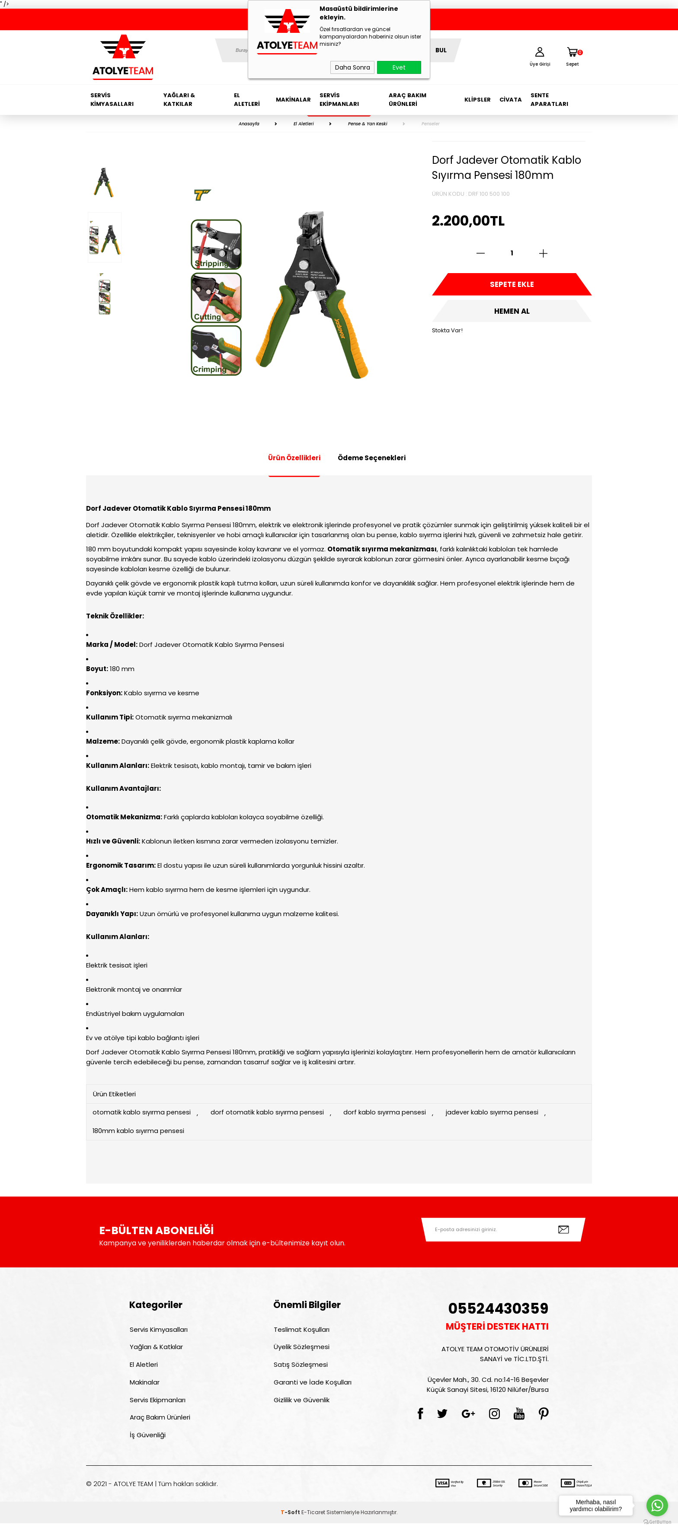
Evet (399, 67)
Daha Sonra (352, 67)
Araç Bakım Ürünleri (407, 99)
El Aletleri (247, 99)
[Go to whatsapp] (657, 1505)
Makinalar (293, 99)
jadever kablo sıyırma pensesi (501, 1112)
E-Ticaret (313, 1520)
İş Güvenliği (147, 1442)
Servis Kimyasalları (112, 99)
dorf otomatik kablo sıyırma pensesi (271, 1112)
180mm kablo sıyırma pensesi (139, 1131)
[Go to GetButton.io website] (657, 1522)
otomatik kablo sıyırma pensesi (143, 1112)
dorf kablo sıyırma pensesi (391, 1112)
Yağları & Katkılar (179, 99)
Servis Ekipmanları (339, 99)
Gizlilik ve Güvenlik (301, 1405)
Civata (510, 99)
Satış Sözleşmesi (300, 1367)
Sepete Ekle (512, 285)
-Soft (291, 1520)
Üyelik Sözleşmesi (301, 1349)
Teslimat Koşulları (301, 1330)
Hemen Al (512, 313)
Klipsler (477, 99)
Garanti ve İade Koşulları (312, 1386)
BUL (441, 50)
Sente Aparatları (549, 99)
